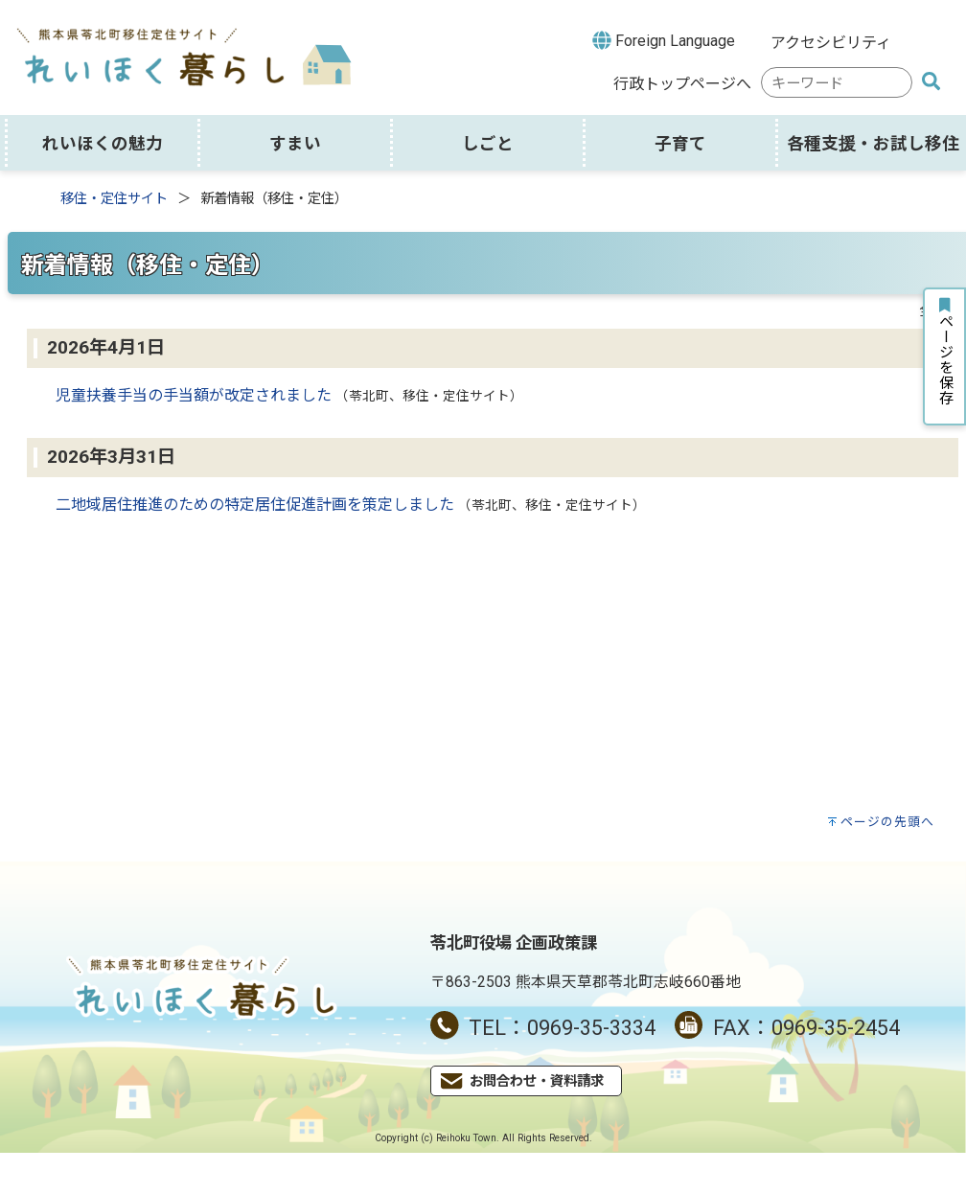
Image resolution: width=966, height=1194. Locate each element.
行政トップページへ (682, 84)
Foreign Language (663, 40)
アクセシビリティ (830, 43)
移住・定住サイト (114, 199)
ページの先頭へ (887, 822)
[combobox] (836, 83)
